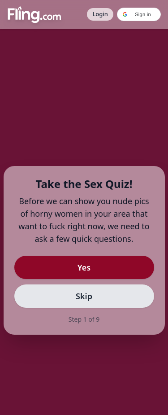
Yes (84, 267)
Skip (84, 296)
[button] (139, 14)
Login (100, 14)
